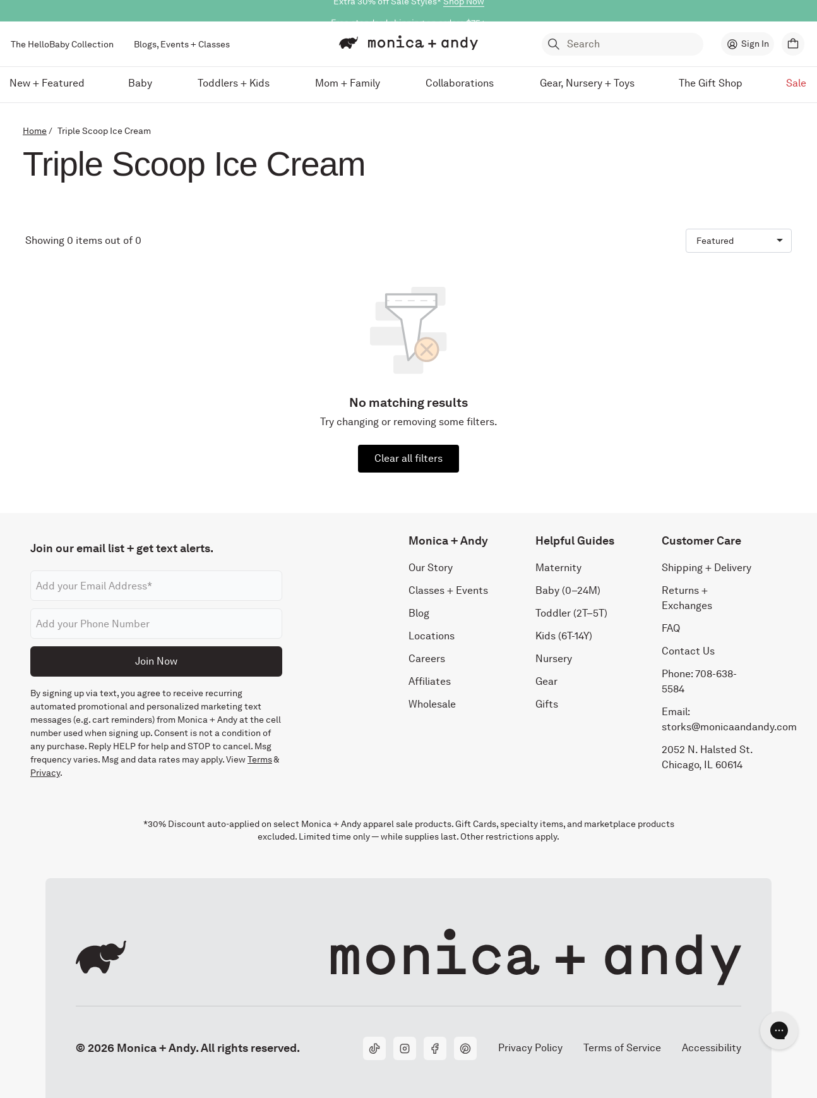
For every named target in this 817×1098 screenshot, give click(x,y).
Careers (426, 659)
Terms (259, 760)
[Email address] (156, 586)
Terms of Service (622, 1048)
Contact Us (688, 652)
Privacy (45, 773)
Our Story (430, 568)
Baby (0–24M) (567, 591)
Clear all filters (408, 458)
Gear (546, 682)
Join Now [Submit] (156, 661)
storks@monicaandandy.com (729, 727)
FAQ (671, 629)
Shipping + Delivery (706, 568)
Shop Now (463, 11)
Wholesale (432, 705)
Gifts (546, 705)
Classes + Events (448, 591)
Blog (418, 614)
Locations (431, 636)
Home (35, 131)
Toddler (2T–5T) (571, 614)
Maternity (558, 568)
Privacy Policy (530, 1048)
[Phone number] (156, 624)
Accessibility (711, 1048)
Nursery (553, 659)
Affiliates (429, 682)
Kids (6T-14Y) (563, 636)
